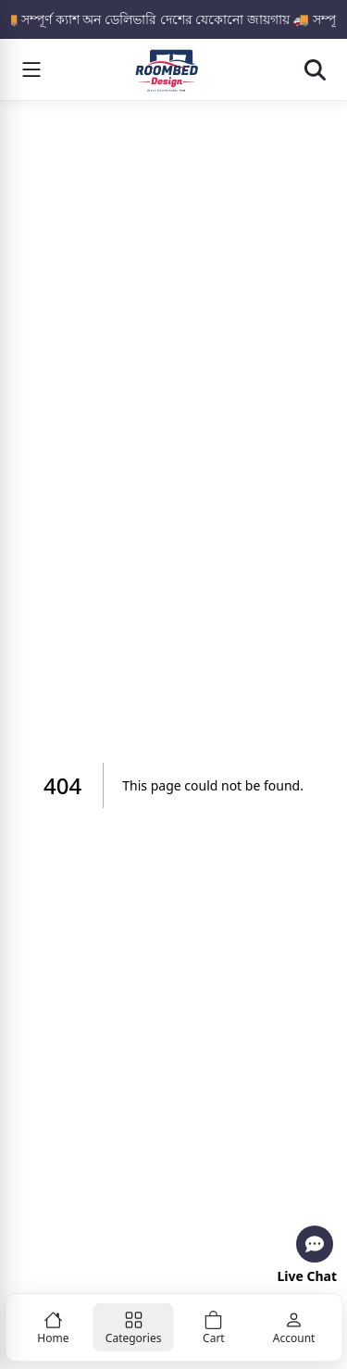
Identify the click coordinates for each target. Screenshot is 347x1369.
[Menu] (31, 69)
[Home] (53, 1327)
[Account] (294, 1327)
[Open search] (314, 69)
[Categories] (133, 1327)
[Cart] (214, 1327)
